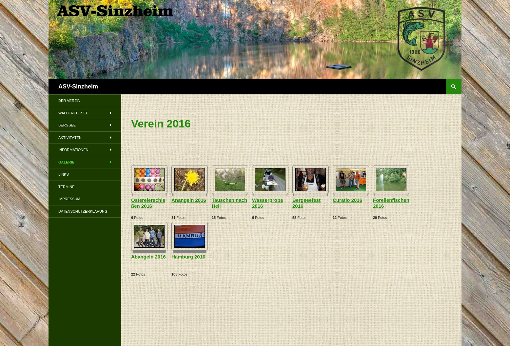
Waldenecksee (73, 113)
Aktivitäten (70, 138)
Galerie (66, 162)
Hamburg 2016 (188, 257)
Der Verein (69, 101)
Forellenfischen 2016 (391, 203)
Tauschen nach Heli (229, 203)
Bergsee (67, 125)
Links (63, 174)
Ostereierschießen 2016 (148, 203)
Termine (66, 187)
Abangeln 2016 (148, 257)
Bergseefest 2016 (306, 203)
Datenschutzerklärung (83, 211)
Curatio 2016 (347, 200)
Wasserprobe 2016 (267, 203)
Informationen (73, 150)
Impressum (69, 199)
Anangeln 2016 (188, 200)
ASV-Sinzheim (78, 86)
